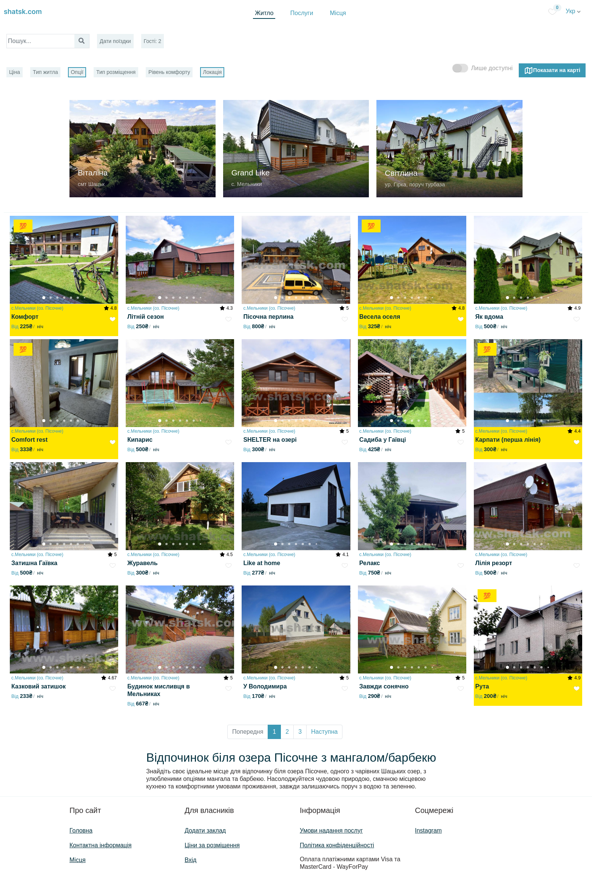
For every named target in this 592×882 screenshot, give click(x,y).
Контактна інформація (100, 845)
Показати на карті (552, 70)
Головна (80, 830)
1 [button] (274, 731)
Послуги (301, 13)
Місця (338, 13)
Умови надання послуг (331, 830)
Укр (573, 11)
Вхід (190, 860)
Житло (264, 13)
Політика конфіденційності (337, 845)
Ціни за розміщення (212, 845)
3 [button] (300, 731)
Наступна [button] (324, 731)
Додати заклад (205, 830)
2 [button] (287, 731)
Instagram (428, 830)
